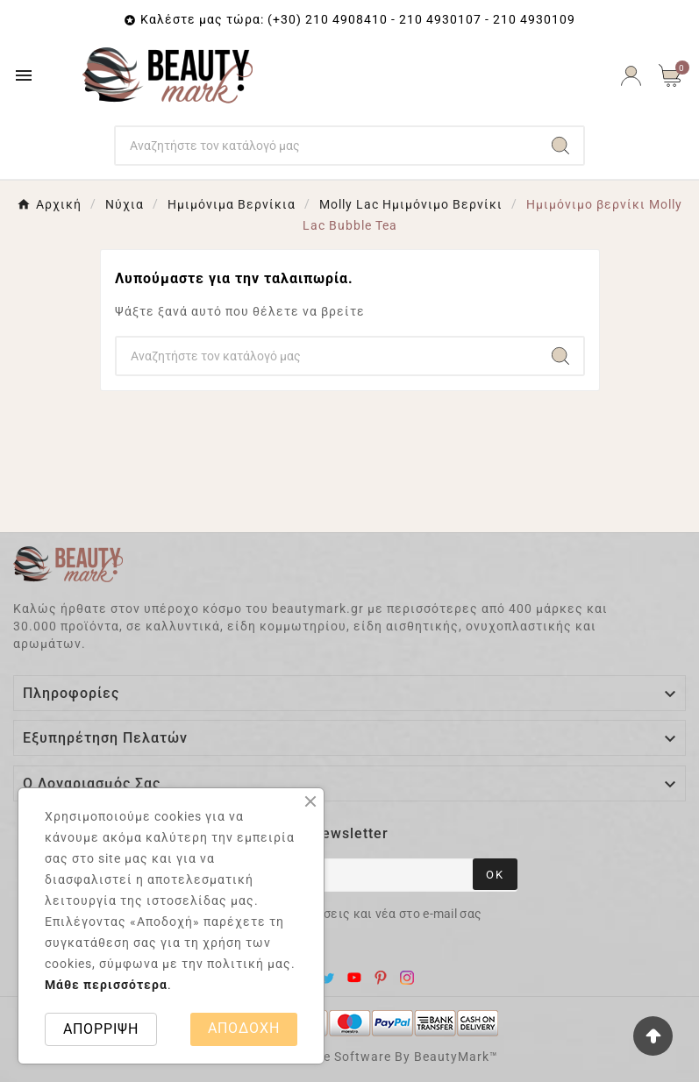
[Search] (327, 145)
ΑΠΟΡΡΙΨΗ (101, 1029)
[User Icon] (631, 76)
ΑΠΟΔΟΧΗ (244, 1028)
